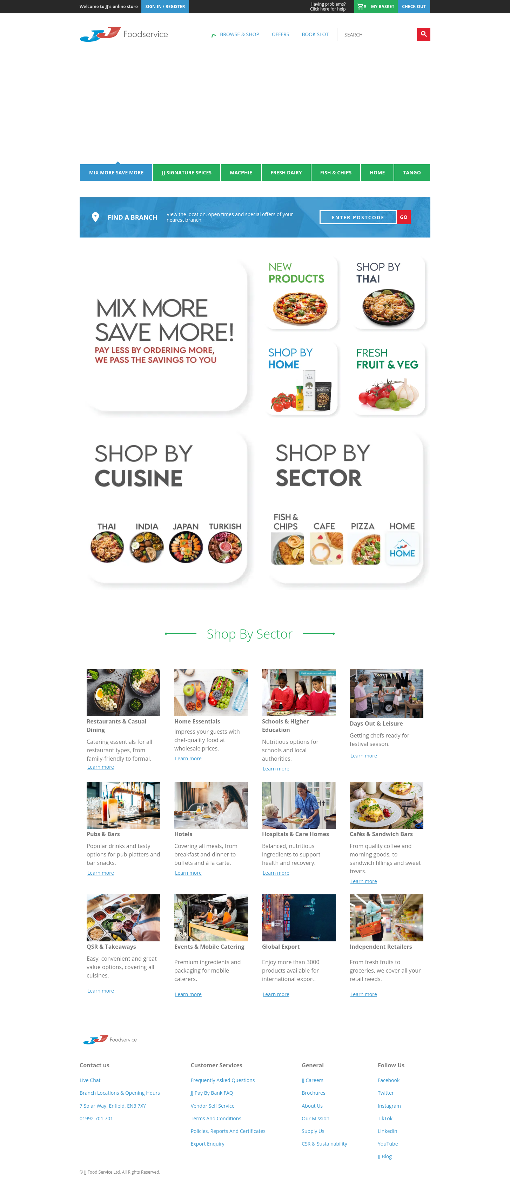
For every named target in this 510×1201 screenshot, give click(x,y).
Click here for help (327, 7)
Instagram (389, 1109)
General (313, 1069)
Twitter (386, 1097)
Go (403, 221)
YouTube (388, 1147)
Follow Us (391, 1069)
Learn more (100, 770)
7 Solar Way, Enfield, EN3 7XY (113, 1109)
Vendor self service (213, 1109)
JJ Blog (385, 1160)
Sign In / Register (165, 6)
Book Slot (315, 34)
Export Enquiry (207, 1147)
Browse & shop (239, 34)
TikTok (385, 1122)
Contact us (94, 1069)
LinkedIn (387, 1135)
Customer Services (216, 1069)
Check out (414, 6)
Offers (280, 34)
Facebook (389, 1084)
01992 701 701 (96, 1122)
